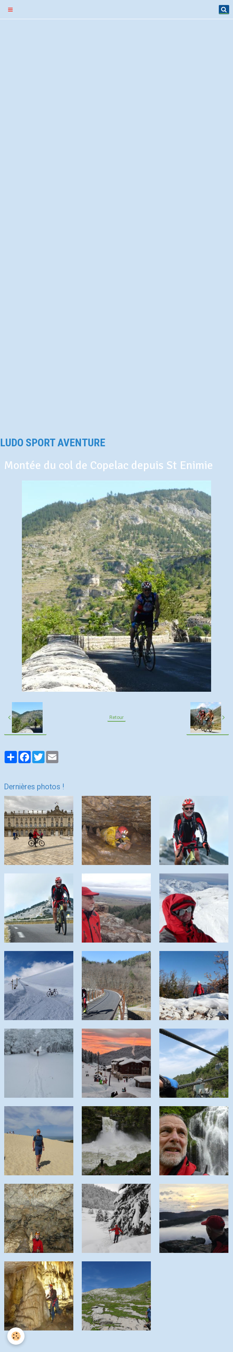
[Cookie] (16, 1336)
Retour (116, 717)
